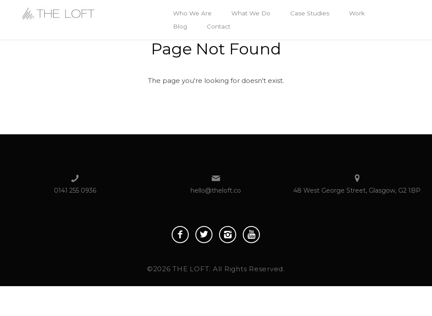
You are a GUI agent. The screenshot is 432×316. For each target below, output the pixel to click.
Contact (218, 26)
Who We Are (192, 13)
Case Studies (309, 13)
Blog (180, 26)
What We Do (250, 13)
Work (357, 13)
